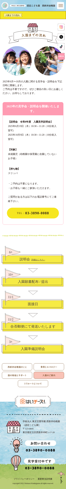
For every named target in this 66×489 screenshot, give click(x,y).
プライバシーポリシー (24, 479)
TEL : (33, 213)
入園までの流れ (12, 15)
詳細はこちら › (38, 262)
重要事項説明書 (45, 479)
